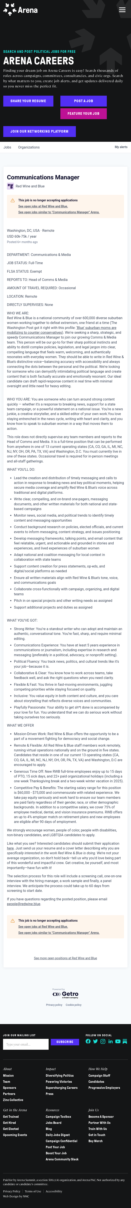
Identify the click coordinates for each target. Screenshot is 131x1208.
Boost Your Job (56, 1153)
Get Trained (11, 1116)
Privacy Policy (11, 1191)
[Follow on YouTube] (117, 1041)
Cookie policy (74, 1004)
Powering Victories (59, 1081)
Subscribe (64, 1042)
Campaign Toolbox (58, 1116)
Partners (9, 1094)
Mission (8, 1075)
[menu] (122, 9)
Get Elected (11, 1129)
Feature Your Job (84, 114)
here (10, 848)
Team (6, 1081)
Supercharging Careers (62, 1088)
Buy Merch (95, 1141)
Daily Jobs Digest (58, 1135)
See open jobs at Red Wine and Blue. (43, 206)
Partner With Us (99, 1123)
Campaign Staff (99, 1075)
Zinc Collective (13, 1100)
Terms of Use (33, 1191)
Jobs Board (53, 1123)
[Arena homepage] (20, 10)
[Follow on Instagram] (102, 1041)
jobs (7, 147)
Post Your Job (55, 1147)
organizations (29, 147)
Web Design (11, 1196)
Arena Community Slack (62, 1159)
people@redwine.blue (23, 904)
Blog (49, 1129)
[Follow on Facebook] (88, 1041)
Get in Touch (96, 1135)
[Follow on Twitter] (95, 1041)
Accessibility (54, 1191)
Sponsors (9, 1088)
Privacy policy (54, 1004)
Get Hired (9, 1123)
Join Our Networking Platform (39, 131)
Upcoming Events (15, 1135)
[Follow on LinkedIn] (110, 1041)
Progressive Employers (104, 1088)
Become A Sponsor (101, 1116)
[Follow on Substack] (125, 1041)
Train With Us (97, 1129)
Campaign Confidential (61, 1141)
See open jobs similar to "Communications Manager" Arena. (59, 212)
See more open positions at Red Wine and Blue (65, 958)
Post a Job (83, 101)
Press (49, 1094)
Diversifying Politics (60, 1075)
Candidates (96, 1081)
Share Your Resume (28, 101)
